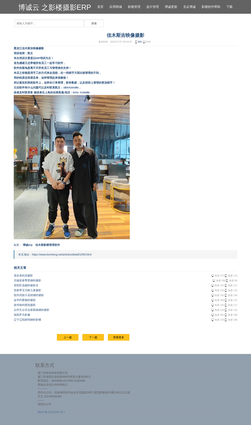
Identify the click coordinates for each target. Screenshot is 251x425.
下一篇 (93, 337)
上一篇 (68, 337)
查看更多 (118, 337)
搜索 (94, 23)
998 (138, 42)
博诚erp (28, 244)
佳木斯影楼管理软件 (47, 244)
